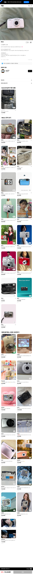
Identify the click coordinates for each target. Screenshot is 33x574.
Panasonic (3, 539)
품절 (23, 572)
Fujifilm (18, 354)
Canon (2, 354)
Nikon (2, 41)
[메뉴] (31, 6)
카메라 (7, 59)
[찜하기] (27, 42)
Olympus (2, 407)
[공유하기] (31, 42)
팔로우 (30, 71)
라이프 (4, 59)
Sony (2, 460)
